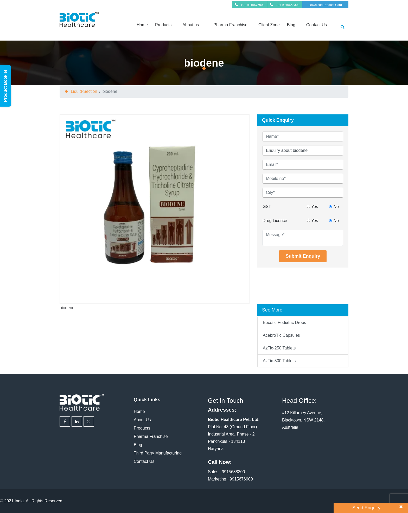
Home (142, 25)
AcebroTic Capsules (281, 335)
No (334, 206)
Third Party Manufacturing (158, 453)
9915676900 (241, 479)
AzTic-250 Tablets (279, 348)
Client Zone (269, 25)
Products (163, 25)
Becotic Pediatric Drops (284, 322)
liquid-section (84, 91)
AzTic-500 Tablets (279, 361)
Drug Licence (275, 220)
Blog (291, 25)
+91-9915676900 (252, 5)
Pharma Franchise (230, 25)
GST (267, 206)
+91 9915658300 (287, 5)
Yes (312, 206)
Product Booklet (5, 86)
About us (190, 25)
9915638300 (233, 472)
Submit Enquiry (302, 256)
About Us (142, 420)
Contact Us (316, 25)
